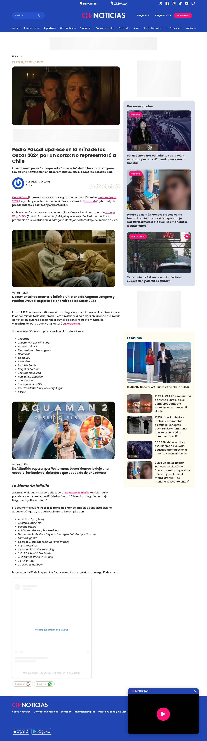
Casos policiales (104, 28)
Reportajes (50, 28)
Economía (85, 28)
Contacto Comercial (46, 711)
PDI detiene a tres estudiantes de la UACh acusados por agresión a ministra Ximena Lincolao (156, 202)
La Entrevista (174, 28)
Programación (163, 15)
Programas (143, 15)
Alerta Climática (153, 28)
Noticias (17, 56)
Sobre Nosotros (21, 711)
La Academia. (72, 323)
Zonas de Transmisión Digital (78, 711)
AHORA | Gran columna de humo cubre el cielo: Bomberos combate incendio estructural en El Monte (173, 447)
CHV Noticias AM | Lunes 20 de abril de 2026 (158, 430)
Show (136, 28)
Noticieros (191, 28)
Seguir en (22, 684)
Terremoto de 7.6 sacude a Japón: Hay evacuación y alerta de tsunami (154, 322)
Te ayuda (123, 28)
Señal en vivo (183, 15)
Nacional (15, 28)
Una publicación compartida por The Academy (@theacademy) (51, 673)
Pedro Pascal (20, 197)
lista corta (90, 201)
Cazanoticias (68, 28)
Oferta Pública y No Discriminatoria (119, 711)
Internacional (32, 28)
